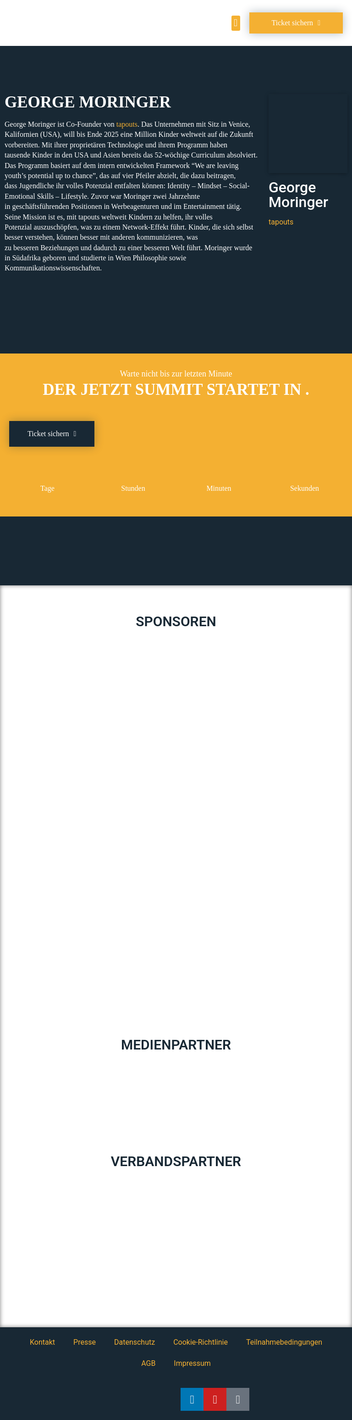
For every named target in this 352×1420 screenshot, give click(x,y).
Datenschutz (134, 1342)
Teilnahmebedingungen (284, 1342)
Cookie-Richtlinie (200, 1342)
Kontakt (42, 1342)
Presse (84, 1342)
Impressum (192, 1363)
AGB (148, 1363)
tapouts (127, 124)
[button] (235, 23)
